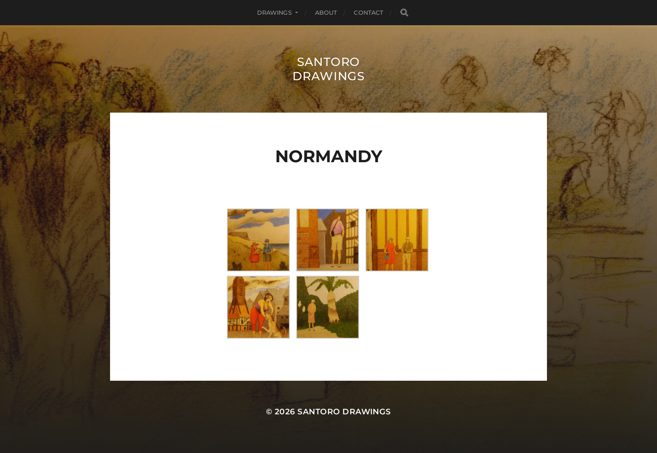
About (326, 12)
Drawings (274, 12)
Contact (368, 12)
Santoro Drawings (328, 69)
